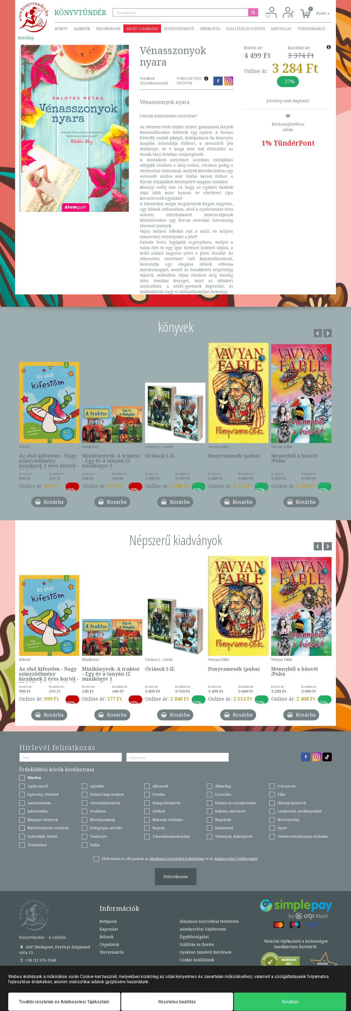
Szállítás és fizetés (245, 28)
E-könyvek (287, 786)
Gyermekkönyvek (105, 802)
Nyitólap (26, 37)
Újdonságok (108, 28)
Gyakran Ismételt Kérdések (205, 952)
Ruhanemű (224, 827)
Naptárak (223, 819)
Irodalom (98, 811)
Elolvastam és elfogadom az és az (179, 858)
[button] (317, 10)
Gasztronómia (39, 802)
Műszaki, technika (167, 819)
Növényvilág (288, 819)
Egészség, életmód (42, 794)
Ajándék (81, 28)
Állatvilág (223, 786)
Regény (158, 827)
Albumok (160, 786)
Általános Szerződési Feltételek (209, 921)
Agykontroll (37, 786)
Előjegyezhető (179, 28)
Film (281, 794)
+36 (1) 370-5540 (37, 960)
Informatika (37, 811)
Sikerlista (210, 28)
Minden (34, 777)
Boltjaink (108, 921)
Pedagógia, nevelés (106, 827)
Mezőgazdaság (102, 819)
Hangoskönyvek (166, 802)
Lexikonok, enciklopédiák (300, 811)
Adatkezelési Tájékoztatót (235, 858)
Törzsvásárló (311, 28)
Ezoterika (223, 794)
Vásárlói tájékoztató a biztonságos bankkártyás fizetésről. (296, 943)
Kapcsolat (281, 28)
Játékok (158, 811)
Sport (282, 827)
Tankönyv (98, 836)
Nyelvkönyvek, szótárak (48, 827)
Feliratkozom (175, 876)
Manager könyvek (42, 819)
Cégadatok (109, 944)
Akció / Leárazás (142, 28)
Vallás (95, 844)
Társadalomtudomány (171, 836)
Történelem (37, 844)
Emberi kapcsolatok (107, 794)
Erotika (158, 794)
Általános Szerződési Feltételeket (176, 858)
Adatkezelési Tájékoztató (203, 929)
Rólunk (106, 936)
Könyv (61, 28)
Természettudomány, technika (303, 836)
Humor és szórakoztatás (235, 802)
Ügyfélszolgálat (194, 936)
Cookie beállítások (197, 959)
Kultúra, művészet (230, 811)
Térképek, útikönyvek (233, 836)
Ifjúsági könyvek (292, 802)
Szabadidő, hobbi (42, 836)
